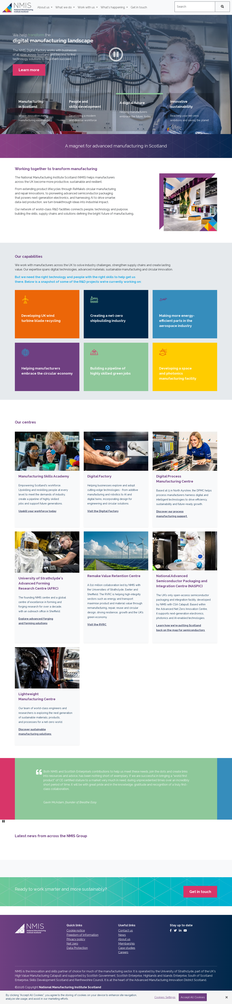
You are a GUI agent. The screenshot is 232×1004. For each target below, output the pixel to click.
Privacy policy (76, 939)
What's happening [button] (113, 7)
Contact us (125, 930)
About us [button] (43, 7)
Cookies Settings (164, 997)
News (122, 935)
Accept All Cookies (193, 997)
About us (124, 939)
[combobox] (195, 6)
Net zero (72, 943)
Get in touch (139, 7)
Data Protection (77, 948)
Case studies (126, 948)
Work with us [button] (87, 7)
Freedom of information (82, 935)
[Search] (222, 6)
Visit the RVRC (97, 624)
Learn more (32, 69)
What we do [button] (63, 7)
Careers (123, 952)
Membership (126, 943)
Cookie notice (76, 930)
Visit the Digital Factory (103, 511)
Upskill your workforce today (37, 511)
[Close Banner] (226, 997)
